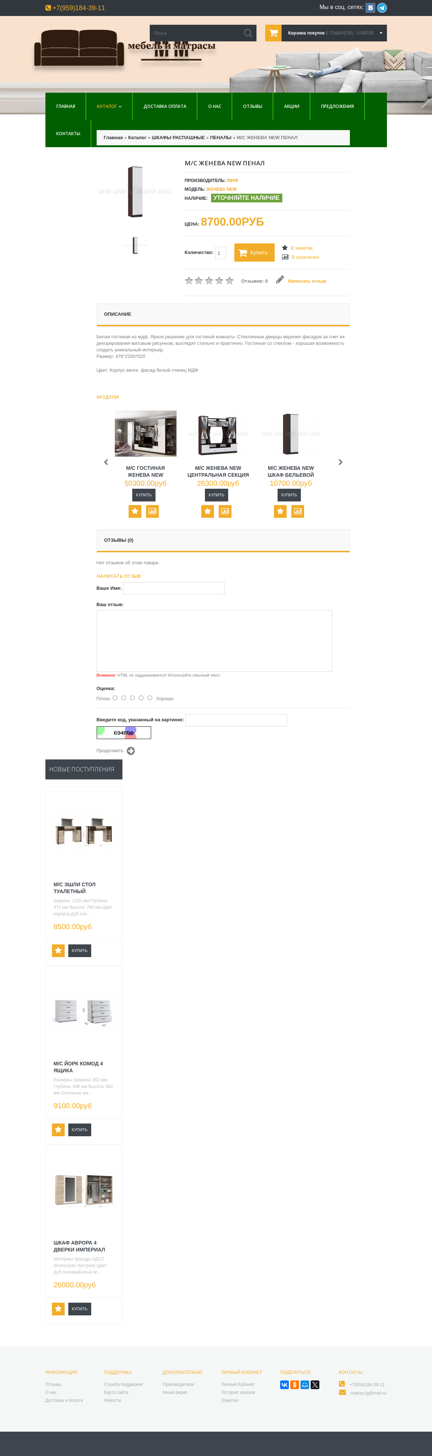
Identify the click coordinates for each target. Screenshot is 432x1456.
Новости (112, 1400)
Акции (291, 106)
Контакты (68, 133)
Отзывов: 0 (254, 281)
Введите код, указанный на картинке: (140, 719)
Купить (252, 253)
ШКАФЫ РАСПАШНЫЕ (178, 137)
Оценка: (106, 688)
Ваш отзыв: (110, 604)
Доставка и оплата (64, 1400)
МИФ (232, 180)
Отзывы (252, 106)
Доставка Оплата (165, 106)
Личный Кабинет (238, 1384)
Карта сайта (116, 1392)
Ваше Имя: (109, 588)
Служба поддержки (123, 1384)
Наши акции (175, 1392)
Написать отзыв (301, 281)
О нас (214, 106)
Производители (178, 1384)
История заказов (238, 1392)
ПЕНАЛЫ (220, 137)
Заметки (229, 1400)
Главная (65, 106)
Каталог (107, 106)
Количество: (205, 253)
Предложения (337, 106)
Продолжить (116, 751)
